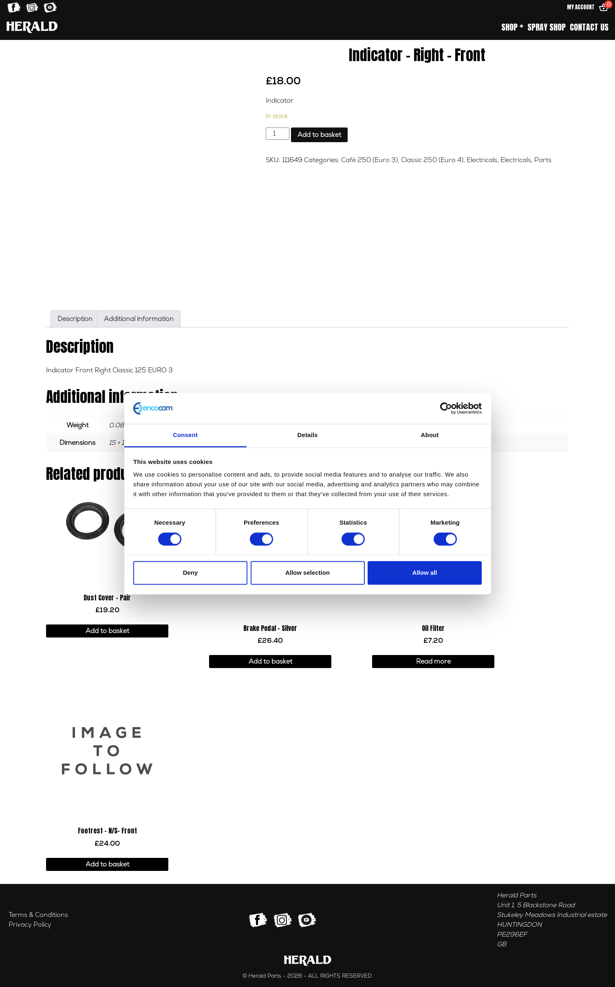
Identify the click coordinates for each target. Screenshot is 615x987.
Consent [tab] (185, 435)
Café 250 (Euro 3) (369, 160)
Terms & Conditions (38, 915)
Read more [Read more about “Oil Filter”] (433, 661)
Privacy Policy (30, 925)
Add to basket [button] (107, 631)
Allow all (424, 572)
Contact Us (589, 27)
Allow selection (307, 572)
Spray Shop (546, 27)
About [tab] (430, 435)
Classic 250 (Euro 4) (432, 160)
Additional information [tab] (139, 319)
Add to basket (319, 135)
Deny (190, 572)
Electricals (482, 160)
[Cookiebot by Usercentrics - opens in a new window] (446, 408)
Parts (542, 160)
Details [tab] (308, 435)
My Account (581, 7)
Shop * (512, 27)
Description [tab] (75, 319)
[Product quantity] (277, 133)
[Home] (32, 27)
